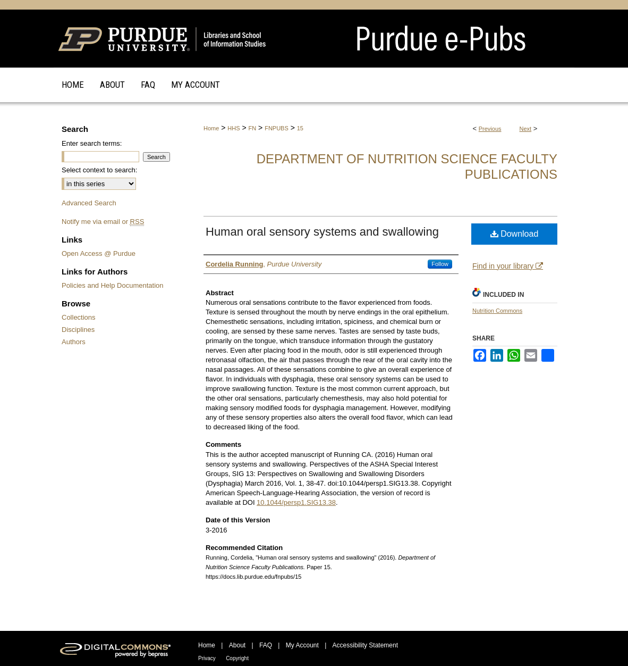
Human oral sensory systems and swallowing (322, 231)
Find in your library (507, 266)
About (237, 645)
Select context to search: (99, 170)
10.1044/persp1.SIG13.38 (296, 502)
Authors (74, 342)
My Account (302, 645)
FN (253, 128)
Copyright (237, 658)
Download (514, 233)
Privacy (207, 658)
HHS (233, 128)
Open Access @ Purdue (98, 253)
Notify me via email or (103, 222)
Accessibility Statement (365, 645)
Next (526, 129)
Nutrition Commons (497, 310)
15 (300, 128)
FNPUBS (276, 128)
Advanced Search (89, 203)
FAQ (265, 645)
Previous (490, 129)
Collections (79, 317)
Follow (439, 264)
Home (211, 128)
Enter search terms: (92, 143)
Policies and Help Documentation (113, 285)
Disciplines (78, 330)
